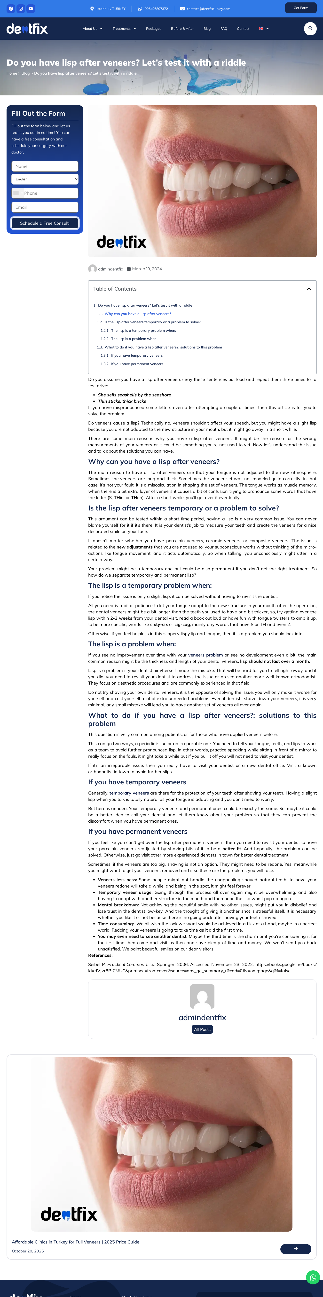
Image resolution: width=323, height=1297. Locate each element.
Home (12, 73)
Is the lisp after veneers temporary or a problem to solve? (153, 322)
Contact (243, 28)
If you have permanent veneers (137, 364)
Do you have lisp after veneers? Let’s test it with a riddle (145, 305)
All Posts (202, 1029)
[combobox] (18, 193)
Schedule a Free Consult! (45, 223)
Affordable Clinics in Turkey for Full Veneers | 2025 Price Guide (75, 1242)
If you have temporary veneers (137, 355)
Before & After (182, 28)
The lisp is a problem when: (134, 338)
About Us (93, 28)
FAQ (224, 28)
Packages (153, 28)
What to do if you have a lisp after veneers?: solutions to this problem (163, 347)
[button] (309, 289)
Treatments (124, 28)
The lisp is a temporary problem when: (143, 330)
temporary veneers (129, 793)
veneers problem (205, 655)
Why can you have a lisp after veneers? (138, 313)
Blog (207, 28)
